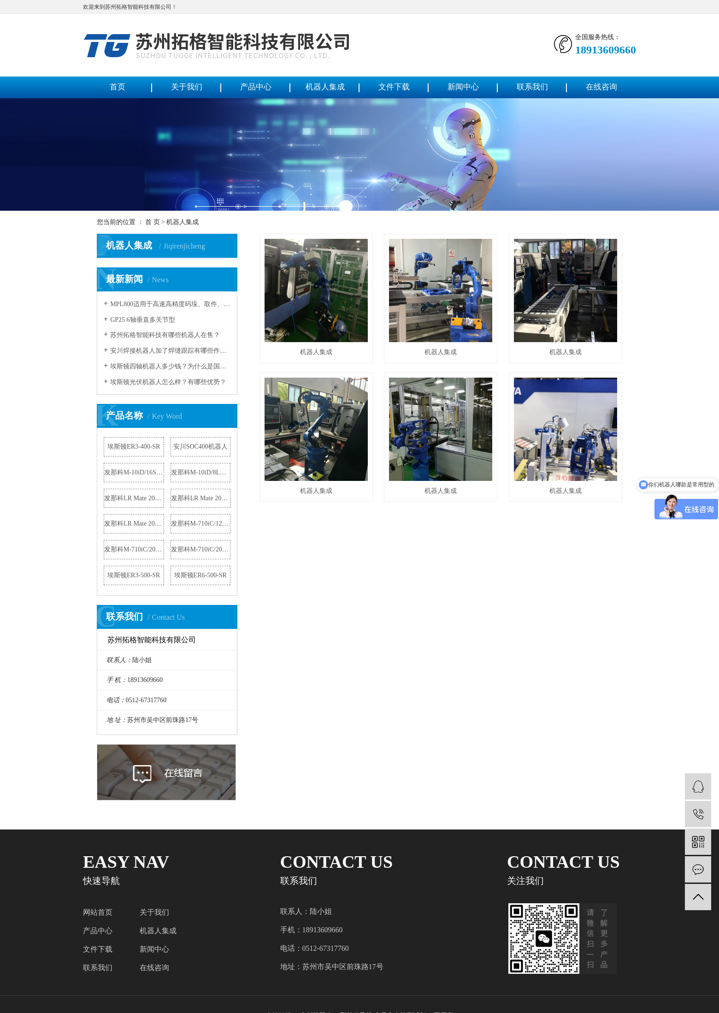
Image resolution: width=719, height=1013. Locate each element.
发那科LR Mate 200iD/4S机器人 (201, 498)
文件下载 (394, 87)
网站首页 (97, 912)
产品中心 (255, 87)
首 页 (152, 222)
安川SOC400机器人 (200, 446)
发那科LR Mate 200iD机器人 (134, 498)
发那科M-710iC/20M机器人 (134, 549)
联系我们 (532, 87)
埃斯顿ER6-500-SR (200, 575)
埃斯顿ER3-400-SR (133, 446)
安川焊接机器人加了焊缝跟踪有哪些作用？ (170, 350)
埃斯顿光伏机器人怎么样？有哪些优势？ (168, 382)
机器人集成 (325, 87)
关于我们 (186, 87)
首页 (117, 87)
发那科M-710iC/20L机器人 (201, 549)
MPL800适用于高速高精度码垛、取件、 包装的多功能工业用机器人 (170, 304)
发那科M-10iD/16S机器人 (134, 472)
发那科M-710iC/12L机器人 (201, 523)
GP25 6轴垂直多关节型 (142, 319)
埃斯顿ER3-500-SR (133, 575)
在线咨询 (601, 87)
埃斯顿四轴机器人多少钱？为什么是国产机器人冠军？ (170, 366)
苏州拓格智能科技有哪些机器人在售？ (165, 335)
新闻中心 (463, 87)
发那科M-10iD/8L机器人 (201, 472)
